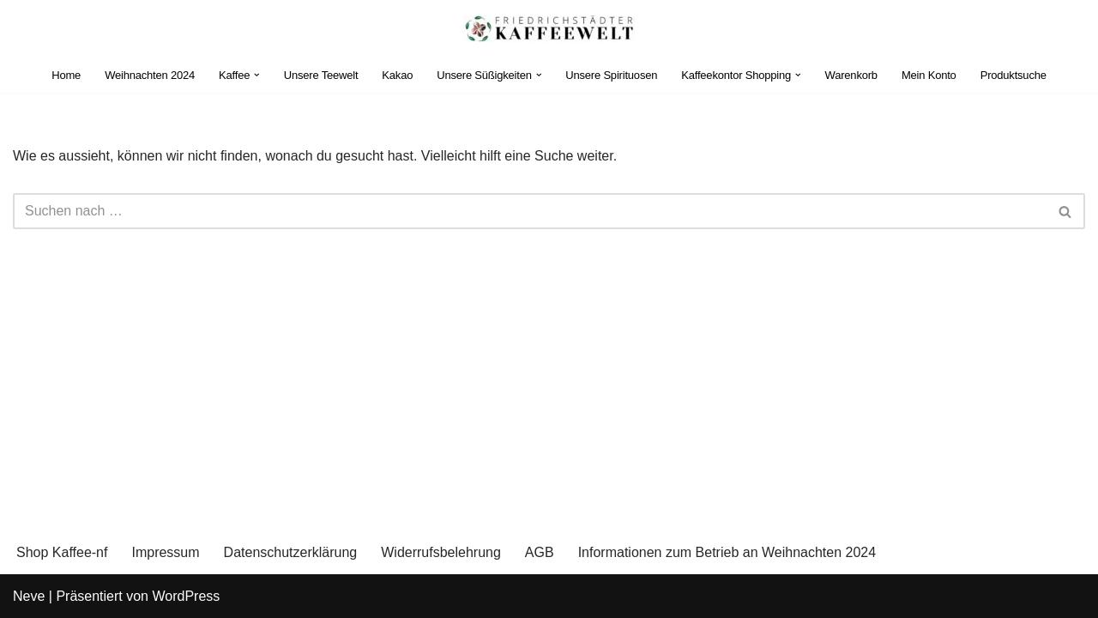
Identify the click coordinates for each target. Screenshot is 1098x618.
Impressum (165, 552)
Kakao (397, 75)
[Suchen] (530, 211)
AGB (539, 552)
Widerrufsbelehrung (441, 552)
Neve (29, 596)
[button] (257, 75)
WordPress (186, 596)
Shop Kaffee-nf (61, 552)
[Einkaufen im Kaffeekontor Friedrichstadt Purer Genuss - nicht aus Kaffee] (549, 28)
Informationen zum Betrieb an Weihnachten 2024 (727, 552)
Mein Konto (929, 75)
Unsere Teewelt (321, 75)
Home (66, 75)
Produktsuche (1013, 75)
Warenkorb (851, 75)
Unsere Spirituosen (611, 75)
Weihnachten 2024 (150, 75)
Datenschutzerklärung (291, 552)
